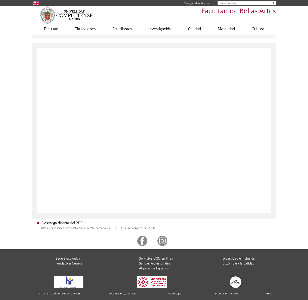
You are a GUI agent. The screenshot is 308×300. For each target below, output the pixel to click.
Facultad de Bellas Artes (239, 11)
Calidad (194, 29)
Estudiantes (122, 29)
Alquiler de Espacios (154, 268)
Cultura (258, 29)
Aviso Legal (175, 293)
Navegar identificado (196, 3)
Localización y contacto (122, 293)
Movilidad (226, 29)
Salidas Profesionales (154, 263)
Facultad (51, 29)
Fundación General (69, 263)
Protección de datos (227, 293)
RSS (268, 293)
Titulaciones (85, 29)
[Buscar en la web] (273, 3)
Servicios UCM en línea (156, 258)
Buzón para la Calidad (238, 263)
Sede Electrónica (68, 258)
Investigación (159, 29)
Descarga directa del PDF (62, 223)
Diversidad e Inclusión (238, 258)
